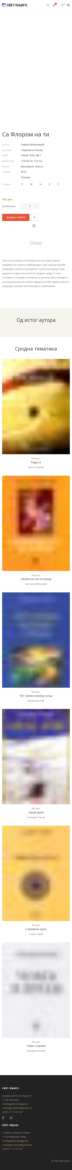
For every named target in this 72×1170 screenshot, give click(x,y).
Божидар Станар (36, 817)
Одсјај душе (36, 812)
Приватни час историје (36, 579)
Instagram (11, 1117)
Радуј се (36, 462)
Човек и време (36, 1045)
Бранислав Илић (36, 700)
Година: (6, 171)
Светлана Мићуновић (36, 583)
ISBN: (5, 155)
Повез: (6, 166)
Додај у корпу (16, 217)
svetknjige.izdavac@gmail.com (17, 1107)
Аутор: (5, 144)
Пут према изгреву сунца (36, 695)
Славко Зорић (36, 933)
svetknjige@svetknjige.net (15, 1103)
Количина (9, 206)
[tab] (36, 243)
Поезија (25, 177)
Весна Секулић (36, 467)
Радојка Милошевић (32, 144)
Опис (36, 243)
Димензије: (8, 161)
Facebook (3, 1117)
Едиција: (7, 150)
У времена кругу (36, 929)
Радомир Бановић (36, 1050)
